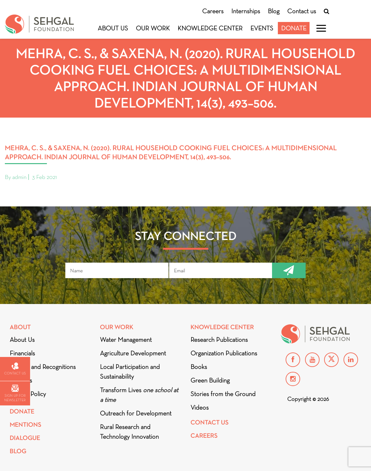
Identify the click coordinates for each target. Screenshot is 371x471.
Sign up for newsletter (15, 393)
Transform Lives (139, 394)
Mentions (25, 424)
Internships (245, 11)
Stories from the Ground (223, 394)
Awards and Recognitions (43, 367)
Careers (213, 11)
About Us (113, 28)
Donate (293, 28)
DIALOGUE (25, 438)
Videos (200, 407)
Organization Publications (224, 353)
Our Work (153, 28)
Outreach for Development (135, 413)
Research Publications (219, 339)
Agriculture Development (133, 353)
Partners (21, 380)
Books (199, 367)
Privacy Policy (28, 394)
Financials (22, 353)
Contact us (301, 11)
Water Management (126, 339)
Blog (273, 11)
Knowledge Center (210, 28)
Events (261, 28)
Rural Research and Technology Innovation (129, 431)
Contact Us (210, 422)
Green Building (210, 380)
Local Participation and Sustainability (130, 371)
